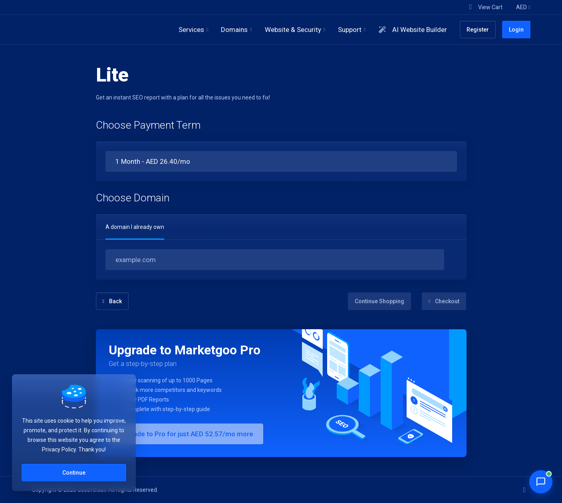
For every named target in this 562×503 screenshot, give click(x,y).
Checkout (444, 301)
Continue (73, 472)
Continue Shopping (379, 301)
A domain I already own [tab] (134, 227)
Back (112, 301)
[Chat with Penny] (540, 481)
